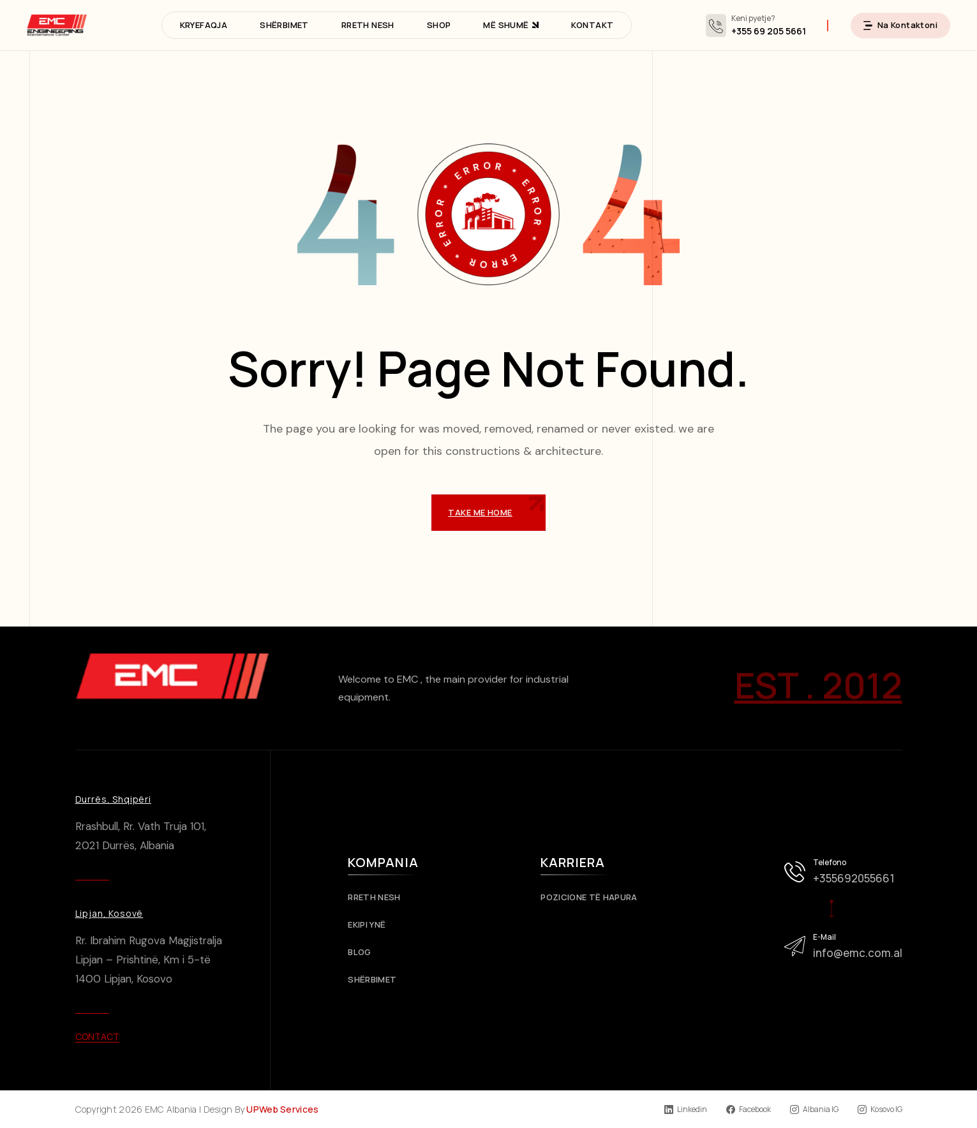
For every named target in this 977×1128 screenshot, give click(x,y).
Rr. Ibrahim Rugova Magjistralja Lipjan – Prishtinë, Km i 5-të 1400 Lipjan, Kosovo (148, 959)
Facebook (748, 1109)
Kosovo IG (880, 1109)
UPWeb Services (282, 1109)
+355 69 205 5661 (768, 31)
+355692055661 (854, 878)
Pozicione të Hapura (593, 897)
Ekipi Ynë (371, 924)
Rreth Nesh (379, 897)
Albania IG (814, 1109)
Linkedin (685, 1109)
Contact (97, 1036)
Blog (364, 952)
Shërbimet (377, 979)
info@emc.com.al (857, 953)
